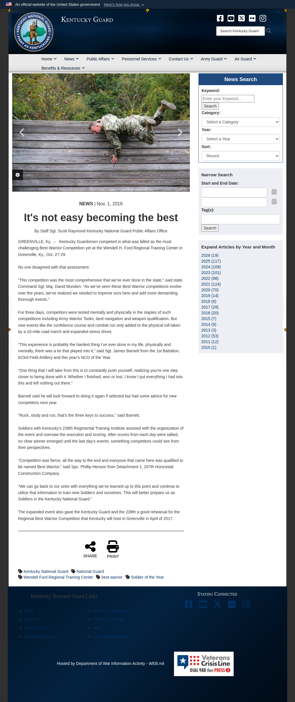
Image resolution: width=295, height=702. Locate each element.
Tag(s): (208, 210)
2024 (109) (211, 267)
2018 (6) (208, 301)
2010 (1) (208, 347)
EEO (97, 628)
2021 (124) (211, 284)
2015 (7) (208, 318)
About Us (32, 619)
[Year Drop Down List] (241, 139)
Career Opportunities (110, 636)
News (71, 59)
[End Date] (234, 202)
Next (180, 132)
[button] (124, 4)
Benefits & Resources (63, 68)
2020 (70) (210, 290)
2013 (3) (208, 330)
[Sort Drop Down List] (241, 156)
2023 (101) (211, 272)
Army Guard (214, 59)
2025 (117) (211, 261)
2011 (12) (210, 341)
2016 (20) (210, 313)
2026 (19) (210, 255)
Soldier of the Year (147, 577)
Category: (211, 112)
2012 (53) (210, 336)
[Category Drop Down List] (241, 122)
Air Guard (245, 59)
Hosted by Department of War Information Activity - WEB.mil (110, 663)
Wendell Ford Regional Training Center (58, 577)
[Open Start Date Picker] (274, 192)
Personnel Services (141, 59)
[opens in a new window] (220, 18)
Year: (206, 129)
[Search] (240, 31)
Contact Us (181, 59)
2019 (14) (210, 295)
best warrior (111, 577)
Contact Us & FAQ (108, 619)
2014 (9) (208, 324)
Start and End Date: (220, 183)
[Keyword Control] (228, 98)
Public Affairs (100, 59)
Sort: (206, 146)
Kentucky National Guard (46, 571)
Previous (22, 132)
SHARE (90, 549)
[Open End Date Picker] (274, 201)
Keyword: (211, 90)
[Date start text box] (234, 192)
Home (49, 59)
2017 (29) (210, 307)
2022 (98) (210, 278)
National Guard (90, 571)
